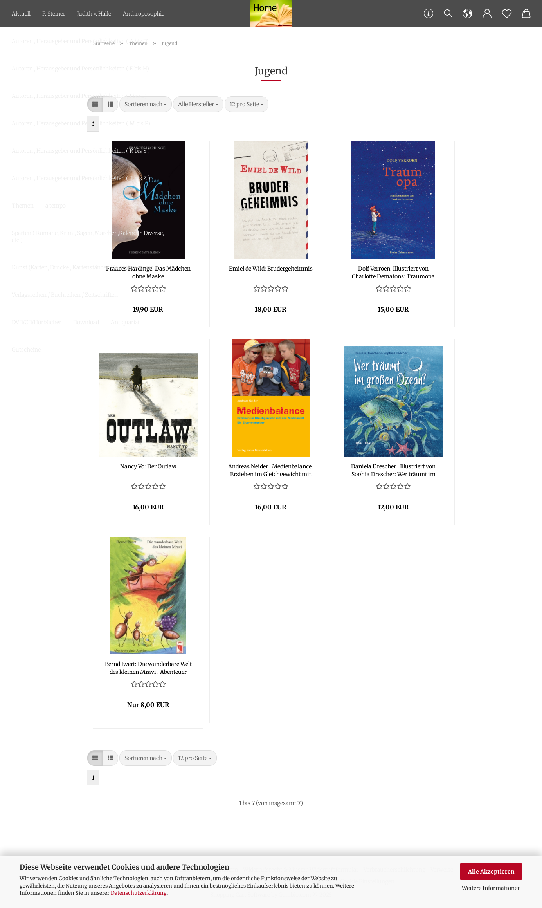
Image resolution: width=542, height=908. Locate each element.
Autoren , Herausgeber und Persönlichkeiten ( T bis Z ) (81, 178)
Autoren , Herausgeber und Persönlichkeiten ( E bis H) (80, 68)
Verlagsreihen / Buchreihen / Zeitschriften (65, 294)
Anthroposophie (143, 13)
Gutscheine (26, 349)
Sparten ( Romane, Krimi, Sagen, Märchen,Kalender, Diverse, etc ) (88, 236)
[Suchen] (448, 13)
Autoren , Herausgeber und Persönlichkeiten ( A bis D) (80, 41)
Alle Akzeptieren (491, 871)
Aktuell (21, 13)
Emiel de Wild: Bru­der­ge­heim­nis (271, 268)
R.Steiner (53, 13)
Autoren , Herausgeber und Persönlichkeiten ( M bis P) (81, 123)
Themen (23, 205)
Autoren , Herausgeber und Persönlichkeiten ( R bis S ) (81, 150)
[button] (467, 13)
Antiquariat (125, 322)
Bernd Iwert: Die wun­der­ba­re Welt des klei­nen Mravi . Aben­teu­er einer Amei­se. (148, 667)
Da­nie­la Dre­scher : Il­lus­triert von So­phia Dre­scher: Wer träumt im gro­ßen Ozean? (393, 469)
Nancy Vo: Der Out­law (148, 466)
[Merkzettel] (507, 13)
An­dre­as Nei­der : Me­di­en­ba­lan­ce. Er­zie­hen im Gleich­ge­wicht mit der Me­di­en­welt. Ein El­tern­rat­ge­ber (270, 469)
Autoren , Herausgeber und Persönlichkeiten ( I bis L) (79, 95)
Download (86, 322)
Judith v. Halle (94, 13)
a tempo (55, 205)
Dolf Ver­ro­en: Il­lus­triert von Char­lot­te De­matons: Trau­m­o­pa (393, 271)
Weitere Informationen (491, 888)
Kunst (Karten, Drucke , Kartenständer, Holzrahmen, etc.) (84, 267)
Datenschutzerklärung (139, 893)
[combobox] (198, 104)
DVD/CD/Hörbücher (36, 322)
